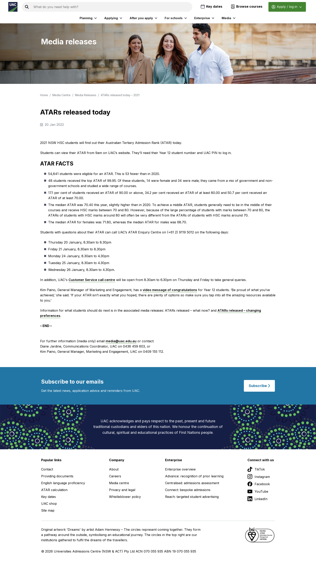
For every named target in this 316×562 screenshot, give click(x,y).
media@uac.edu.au (121, 341)
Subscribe (259, 386)
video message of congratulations (170, 290)
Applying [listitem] (113, 18)
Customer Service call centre (92, 280)
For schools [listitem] (176, 18)
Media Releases (85, 95)
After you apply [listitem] (144, 18)
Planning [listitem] (89, 18)
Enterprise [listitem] (204, 18)
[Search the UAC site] (112, 7)
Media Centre (61, 95)
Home (44, 95)
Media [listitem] (229, 18)
